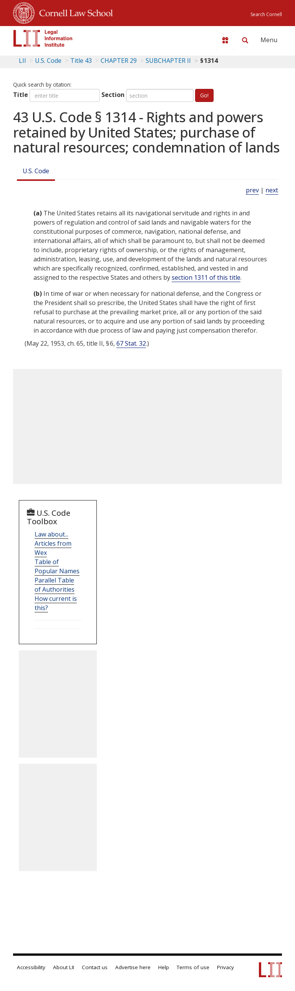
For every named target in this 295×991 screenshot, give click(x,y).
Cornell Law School (74, 12)
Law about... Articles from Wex (53, 543)
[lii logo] (43, 38)
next (271, 190)
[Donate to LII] (225, 40)
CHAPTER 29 (119, 60)
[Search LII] (245, 40)
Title (20, 94)
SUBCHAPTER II (168, 60)
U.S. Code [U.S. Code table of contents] (48, 60)
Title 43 (81, 60)
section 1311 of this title (206, 277)
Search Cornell (266, 14)
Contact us (95, 967)
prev (252, 190)
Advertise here (133, 967)
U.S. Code (36, 171)
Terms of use (193, 967)
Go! (204, 95)
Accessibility (31, 967)
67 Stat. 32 (131, 343)
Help (163, 967)
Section (112, 94)
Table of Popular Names (57, 566)
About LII (63, 967)
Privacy (225, 967)
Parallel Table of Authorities (55, 585)
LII (22, 60)
